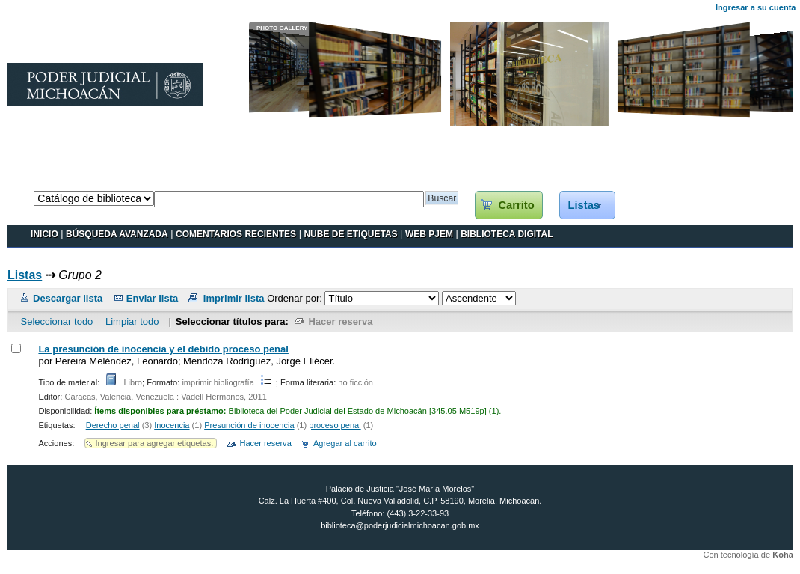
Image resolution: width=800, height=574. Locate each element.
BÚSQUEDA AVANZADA (117, 234)
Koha (782, 554)
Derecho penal (113, 425)
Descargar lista (67, 298)
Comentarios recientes (236, 234)
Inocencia (171, 425)
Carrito (516, 205)
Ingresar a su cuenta (756, 7)
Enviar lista (152, 298)
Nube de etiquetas (350, 234)
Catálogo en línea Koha (57, 176)
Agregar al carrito (345, 443)
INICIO (44, 234)
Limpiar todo (132, 321)
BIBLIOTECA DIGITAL (507, 234)
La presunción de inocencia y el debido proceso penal (163, 349)
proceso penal (334, 425)
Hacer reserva (340, 321)
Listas (583, 205)
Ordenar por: (295, 298)
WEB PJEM (429, 234)
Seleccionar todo (57, 321)
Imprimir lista (234, 298)
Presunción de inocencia (249, 425)
